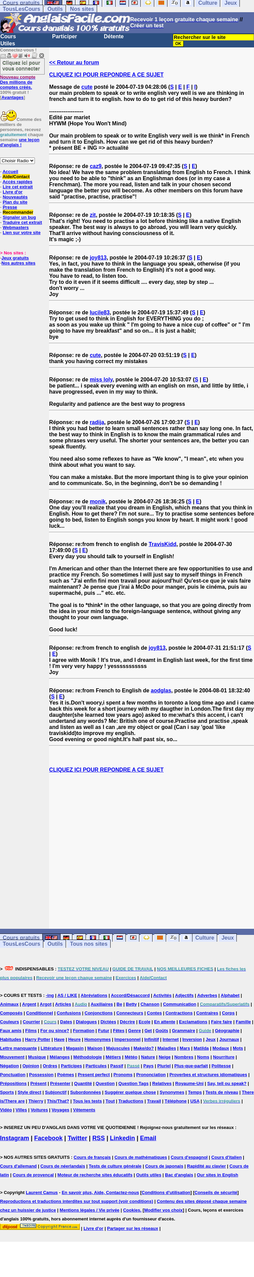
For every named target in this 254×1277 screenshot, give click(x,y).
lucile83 (100, 312)
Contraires (207, 1013)
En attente (165, 1021)
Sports (7, 1092)
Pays (148, 1065)
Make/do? (144, 1048)
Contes (154, 1013)
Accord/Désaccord (130, 995)
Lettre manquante (18, 1048)
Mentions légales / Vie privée (89, 1210)
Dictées (108, 1021)
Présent (38, 1083)
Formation (83, 1030)
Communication (179, 1004)
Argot (46, 1004)
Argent (29, 1004)
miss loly (101, 379)
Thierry (35, 1101)
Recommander (18, 212)
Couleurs (9, 1021)
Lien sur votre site (22, 232)
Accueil (10, 171)
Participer (64, 36)
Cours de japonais (164, 1166)
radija (97, 422)
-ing (50, 995)
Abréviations (94, 995)
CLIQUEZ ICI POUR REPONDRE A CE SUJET (106, 75)
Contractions (178, 1013)
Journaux (229, 1039)
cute (87, 87)
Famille (243, 1021)
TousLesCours (21, 9)
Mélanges (60, 1057)
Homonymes (97, 1039)
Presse (10, 207)
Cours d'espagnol (189, 1157)
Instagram (14, 1138)
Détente (114, 36)
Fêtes (118, 1030)
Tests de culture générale (115, 1166)
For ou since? (54, 1030)
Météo (131, 1057)
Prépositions (13, 1083)
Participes (71, 1065)
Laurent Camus (42, 1192)
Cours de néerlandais (62, 1166)
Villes (21, 1109)
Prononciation (151, 1074)
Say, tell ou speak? (227, 1083)
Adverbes (207, 995)
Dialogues (86, 1021)
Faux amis (11, 1030)
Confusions (69, 1013)
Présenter (60, 1083)
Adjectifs (184, 995)
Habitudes (10, 1039)
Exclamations (193, 1021)
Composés (11, 1013)
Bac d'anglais (179, 1174)
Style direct (29, 1092)
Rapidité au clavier (206, 1166)
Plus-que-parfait (191, 1065)
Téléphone (176, 1101)
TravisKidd (163, 544)
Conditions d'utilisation (166, 1192)
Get (148, 1030)
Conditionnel (39, 1013)
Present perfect (94, 1074)
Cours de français (92, 1157)
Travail (154, 1101)
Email (148, 1138)
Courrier (31, 1021)
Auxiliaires (102, 1004)
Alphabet (230, 995)
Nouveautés (15, 197)
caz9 (95, 166)
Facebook (48, 1138)
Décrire (127, 1021)
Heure (74, 1039)
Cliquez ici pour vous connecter (21, 65)
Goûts (162, 1030)
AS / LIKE (67, 995)
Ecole (145, 1021)
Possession (41, 1074)
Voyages (61, 1109)
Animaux (9, 1004)
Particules (96, 1065)
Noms (203, 1057)
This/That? (58, 1101)
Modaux (220, 1048)
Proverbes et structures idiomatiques (208, 1074)
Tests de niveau (222, 1092)
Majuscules (118, 1048)
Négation (9, 1065)
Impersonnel (127, 1039)
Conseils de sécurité (215, 1192)
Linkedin (122, 1138)
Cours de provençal (33, 1174)
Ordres (50, 1065)
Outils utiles (148, 1174)
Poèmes (65, 1074)
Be (119, 1004)
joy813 (98, 257)
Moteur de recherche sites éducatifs (95, 1174)
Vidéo (6, 1109)
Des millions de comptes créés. (18, 82)
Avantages (12, 97)
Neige (164, 1057)
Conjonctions (99, 1013)
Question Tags (133, 1083)
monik (98, 501)
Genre (134, 1030)
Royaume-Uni (189, 1083)
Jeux (228, 938)
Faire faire (221, 1021)
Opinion (31, 1065)
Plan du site (15, 202)
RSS (98, 1138)
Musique (37, 1057)
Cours (8, 36)
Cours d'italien (226, 1157)
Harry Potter (37, 1039)
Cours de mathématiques (140, 1157)
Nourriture (224, 1057)
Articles (63, 1004)
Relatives (161, 1083)
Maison (94, 1048)
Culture (204, 938)
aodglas (161, 690)
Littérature (51, 1048)
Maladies (167, 1048)
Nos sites (82, 9)
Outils (55, 9)
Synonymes (172, 1092)
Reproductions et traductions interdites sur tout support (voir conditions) (76, 1201)
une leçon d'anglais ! (19, 142)
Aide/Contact (15, 176)
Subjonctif (56, 1092)
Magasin (75, 1048)
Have (59, 1039)
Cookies (131, 1210)
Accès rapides (17, 181)
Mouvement (12, 1057)
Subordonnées (85, 1092)
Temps (195, 1092)
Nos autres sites (18, 263)
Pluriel (164, 1065)
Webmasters (16, 227)
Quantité (83, 1083)
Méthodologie (87, 1057)
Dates (66, 1021)
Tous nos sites (89, 944)
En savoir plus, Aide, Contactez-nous (100, 1192)
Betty (131, 1004)
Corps (228, 1013)
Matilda (201, 1048)
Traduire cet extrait (22, 222)
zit (93, 215)
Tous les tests (87, 1101)
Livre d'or (13, 191)
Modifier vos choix (163, 1210)
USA (195, 1101)
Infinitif (151, 1039)
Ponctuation (12, 1074)
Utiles (7, 43)
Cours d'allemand (18, 1166)
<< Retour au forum (74, 62)
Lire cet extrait (18, 186)
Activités (162, 995)
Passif (116, 1065)
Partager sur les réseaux (132, 1228)
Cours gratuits (21, 938)
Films (31, 1030)
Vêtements (84, 1109)
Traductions (130, 1101)
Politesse (221, 1065)
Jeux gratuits (15, 257)
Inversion (192, 1039)
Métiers (113, 1057)
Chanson (149, 1004)
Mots (238, 1048)
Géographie (227, 1030)
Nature (148, 1057)
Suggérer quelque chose (130, 1092)
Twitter (77, 1138)
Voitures (39, 1109)
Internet (171, 1039)
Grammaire (183, 1030)
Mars (185, 1048)
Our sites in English (217, 1174)
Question (105, 1083)
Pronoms (122, 1074)
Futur (103, 1030)
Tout (110, 1101)
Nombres (183, 1057)
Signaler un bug (19, 217)
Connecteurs (129, 1013)
